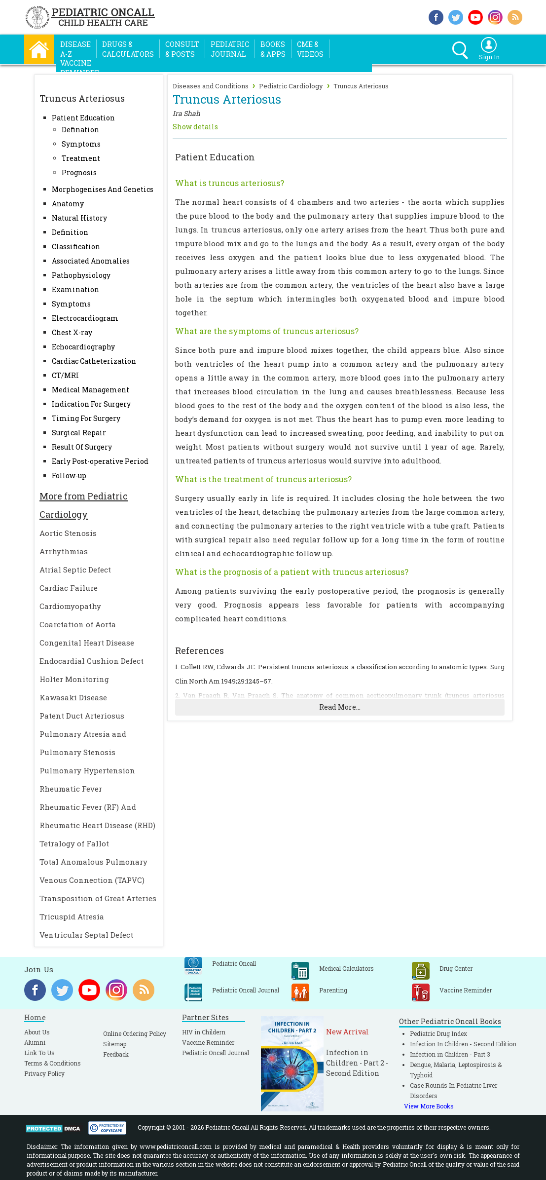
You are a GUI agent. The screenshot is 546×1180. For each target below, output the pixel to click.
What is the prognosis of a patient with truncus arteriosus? (291, 572)
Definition (70, 232)
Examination (75, 289)
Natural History (79, 218)
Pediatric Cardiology (291, 85)
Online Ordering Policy (134, 1033)
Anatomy (68, 203)
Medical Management (90, 389)
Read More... (340, 707)
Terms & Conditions (52, 1063)
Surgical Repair (79, 432)
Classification (76, 246)
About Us (37, 1032)
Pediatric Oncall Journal (215, 1053)
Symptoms (81, 144)
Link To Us (39, 1053)
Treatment (81, 158)
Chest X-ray (72, 332)
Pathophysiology (81, 275)
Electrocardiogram (85, 318)
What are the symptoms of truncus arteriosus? (267, 331)
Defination (80, 129)
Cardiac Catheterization (94, 361)
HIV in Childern (203, 1032)
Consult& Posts (182, 49)
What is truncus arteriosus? (229, 183)
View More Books (429, 1106)
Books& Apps (273, 49)
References (199, 650)
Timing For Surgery (86, 418)
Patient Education (83, 117)
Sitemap (114, 1044)
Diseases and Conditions (211, 85)
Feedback (116, 1054)
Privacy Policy (44, 1073)
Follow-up (69, 475)
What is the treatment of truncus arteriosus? (263, 479)
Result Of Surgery (82, 447)
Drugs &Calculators (128, 49)
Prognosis (79, 172)
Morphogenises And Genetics (102, 189)
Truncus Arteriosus (361, 86)
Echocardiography (83, 346)
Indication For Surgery (91, 404)
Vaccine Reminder (208, 1042)
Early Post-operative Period (100, 461)
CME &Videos (310, 49)
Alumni (34, 1042)
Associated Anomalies (91, 261)
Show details (195, 126)
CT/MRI (65, 375)
